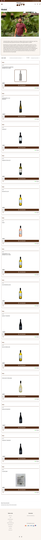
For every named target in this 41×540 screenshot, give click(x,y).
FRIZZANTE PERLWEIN (7, 378)
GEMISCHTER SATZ (6, 160)
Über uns (10, 515)
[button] (3, 88)
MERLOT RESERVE (6, 315)
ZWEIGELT (4, 129)
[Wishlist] (37, 4)
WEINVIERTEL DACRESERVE (6, 99)
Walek (3, 62)
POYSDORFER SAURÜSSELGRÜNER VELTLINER (8, 68)
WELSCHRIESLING (6, 347)
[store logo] (20, 4)
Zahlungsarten (10, 524)
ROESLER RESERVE (6, 409)
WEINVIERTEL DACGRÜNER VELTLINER (6, 254)
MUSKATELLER (5, 191)
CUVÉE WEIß (4, 471)
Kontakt (10, 528)
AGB (10, 517)
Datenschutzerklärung (30, 515)
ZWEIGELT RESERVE (6, 440)
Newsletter (10, 526)
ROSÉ (3, 222)
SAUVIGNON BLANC (6, 284)
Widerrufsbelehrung (10, 522)
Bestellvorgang (10, 519)
